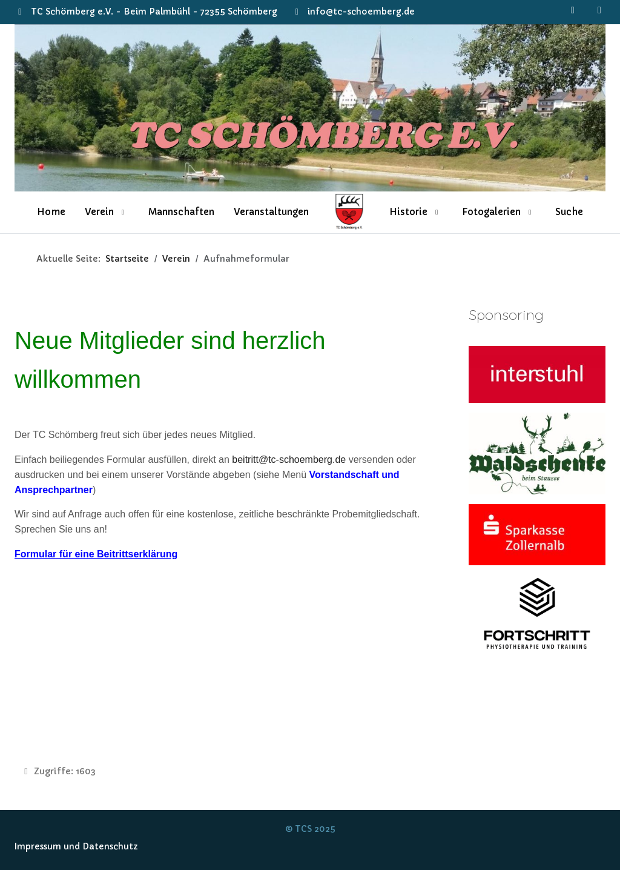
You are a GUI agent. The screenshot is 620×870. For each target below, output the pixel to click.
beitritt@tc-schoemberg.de (289, 459)
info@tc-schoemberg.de (361, 11)
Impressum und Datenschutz (76, 846)
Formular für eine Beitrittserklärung (96, 554)
